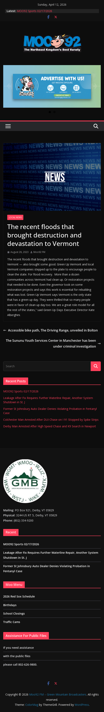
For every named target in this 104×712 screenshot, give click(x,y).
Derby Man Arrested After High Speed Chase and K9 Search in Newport (49, 426)
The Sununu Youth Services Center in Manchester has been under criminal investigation (53, 343)
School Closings (14, 613)
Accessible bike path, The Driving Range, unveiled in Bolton (50, 330)
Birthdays (9, 605)
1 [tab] (50, 112)
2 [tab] (54, 112)
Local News (15, 217)
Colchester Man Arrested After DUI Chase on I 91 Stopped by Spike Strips (51, 419)
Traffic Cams (11, 622)
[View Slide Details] (52, 86)
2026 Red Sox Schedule (19, 596)
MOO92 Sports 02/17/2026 (34, 11)
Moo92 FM (39, 252)
